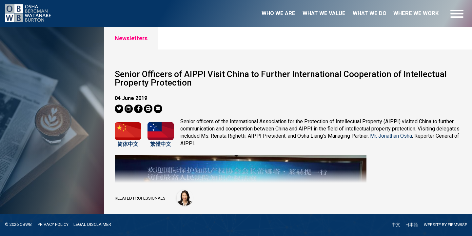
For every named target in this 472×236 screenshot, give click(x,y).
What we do (369, 13)
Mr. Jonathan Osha (391, 136)
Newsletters (131, 38)
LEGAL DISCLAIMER (92, 224)
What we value (324, 13)
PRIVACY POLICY (53, 224)
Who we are (278, 13)
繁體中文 (160, 142)
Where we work (416, 13)
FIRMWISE (457, 224)
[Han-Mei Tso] (185, 197)
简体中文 (127, 142)
